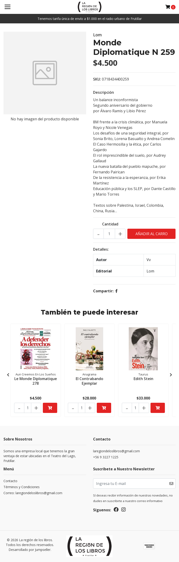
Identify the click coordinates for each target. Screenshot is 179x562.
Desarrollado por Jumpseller (29, 549)
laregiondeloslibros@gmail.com (116, 451)
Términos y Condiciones (21, 487)
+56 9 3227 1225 (105, 457)
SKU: (97, 79)
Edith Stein (143, 378)
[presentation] (8, 374)
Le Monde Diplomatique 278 (35, 380)
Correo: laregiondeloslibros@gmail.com (32, 493)
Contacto (10, 481)
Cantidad (110, 224)
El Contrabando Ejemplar (89, 380)
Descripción (103, 92)
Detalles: (101, 249)
